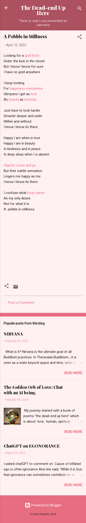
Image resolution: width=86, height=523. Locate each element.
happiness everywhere (26, 88)
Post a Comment (21, 302)
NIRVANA (13, 334)
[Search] (79, 9)
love (34, 94)
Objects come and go (20, 165)
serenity (30, 99)
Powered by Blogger (43, 505)
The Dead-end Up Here (43, 10)
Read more (73, 373)
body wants (36, 193)
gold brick (32, 56)
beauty (14, 99)
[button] (79, 37)
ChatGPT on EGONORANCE (32, 446)
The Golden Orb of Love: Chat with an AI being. (33, 389)
